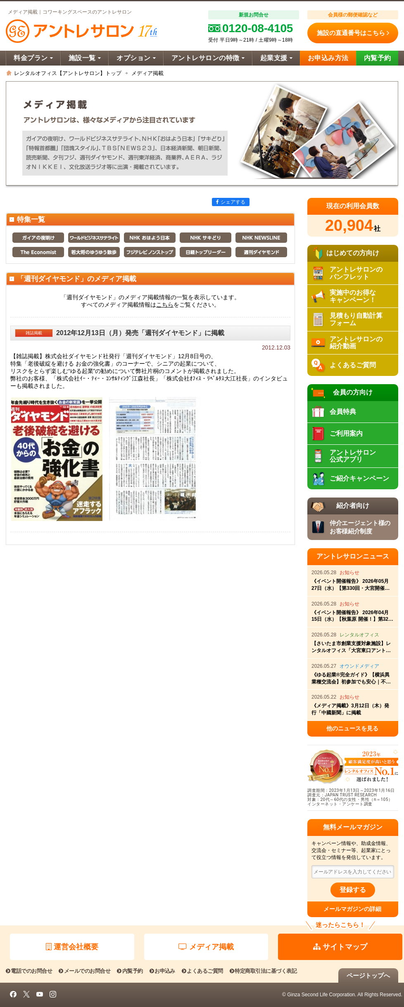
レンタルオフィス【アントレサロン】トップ (67, 73)
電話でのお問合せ (29, 971)
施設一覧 (85, 57)
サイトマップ (340, 947)
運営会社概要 (72, 947)
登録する (353, 889)
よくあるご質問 (202, 971)
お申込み (162, 971)
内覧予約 (377, 57)
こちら (164, 305)
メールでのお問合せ (84, 971)
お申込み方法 (328, 57)
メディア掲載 (206, 947)
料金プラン (33, 57)
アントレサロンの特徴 (208, 57)
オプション (136, 57)
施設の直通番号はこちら (353, 33)
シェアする (230, 202)
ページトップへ (368, 975)
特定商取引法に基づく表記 (263, 971)
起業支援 (276, 57)
